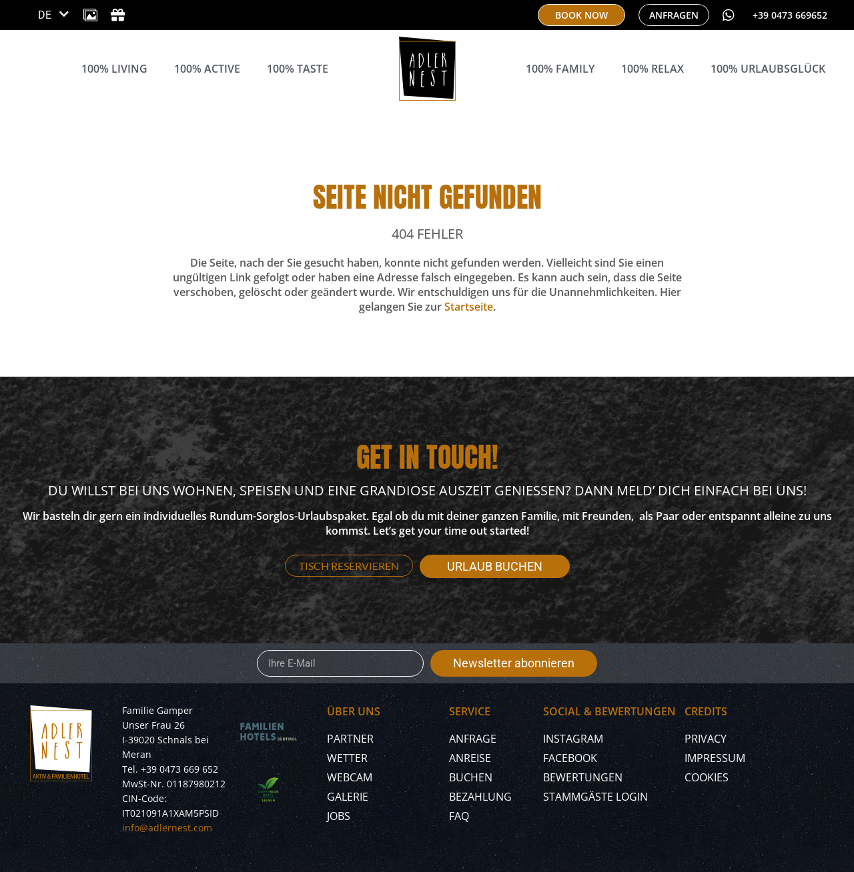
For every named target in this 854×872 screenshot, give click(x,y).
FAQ (459, 816)
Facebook (570, 758)
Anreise (470, 758)
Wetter (347, 758)
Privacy (706, 738)
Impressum (715, 758)
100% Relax (652, 68)
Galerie (347, 796)
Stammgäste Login (595, 796)
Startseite (468, 306)
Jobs (338, 816)
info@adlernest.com (167, 827)
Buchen (470, 777)
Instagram (573, 738)
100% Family (560, 68)
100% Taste (297, 68)
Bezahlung (480, 796)
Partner (350, 738)
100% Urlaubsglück (768, 68)
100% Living (114, 68)
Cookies (707, 777)
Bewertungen (582, 777)
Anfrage (472, 738)
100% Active (207, 68)
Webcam (349, 777)
